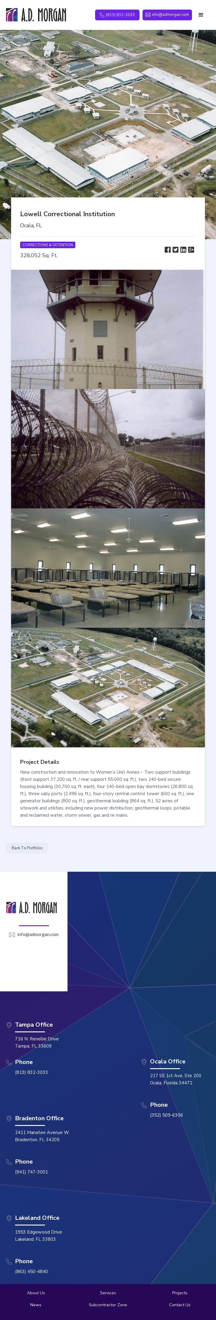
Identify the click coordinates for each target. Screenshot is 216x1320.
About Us (36, 1293)
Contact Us (179, 1305)
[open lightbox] (108, 330)
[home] (36, 15)
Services (108, 1293)
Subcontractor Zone (108, 1305)
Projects (180, 1293)
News (35, 1305)
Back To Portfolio (27, 848)
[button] (201, 15)
